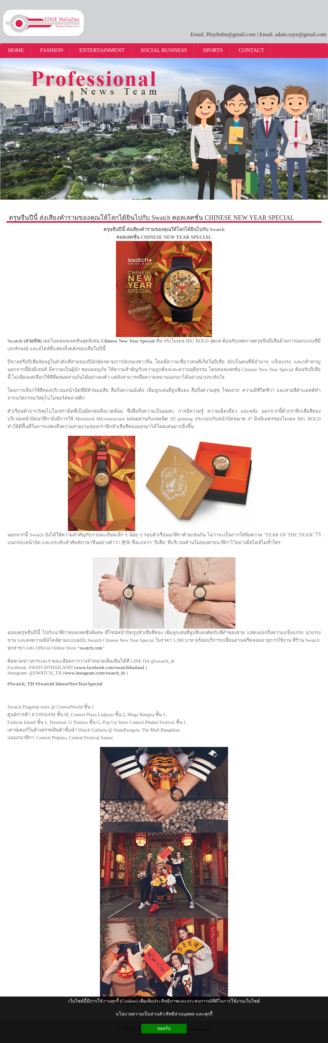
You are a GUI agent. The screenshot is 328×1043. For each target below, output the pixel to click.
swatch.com (90, 647)
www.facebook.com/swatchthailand (109, 667)
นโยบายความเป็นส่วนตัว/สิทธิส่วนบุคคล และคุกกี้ (164, 1014)
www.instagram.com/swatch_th (94, 672)
